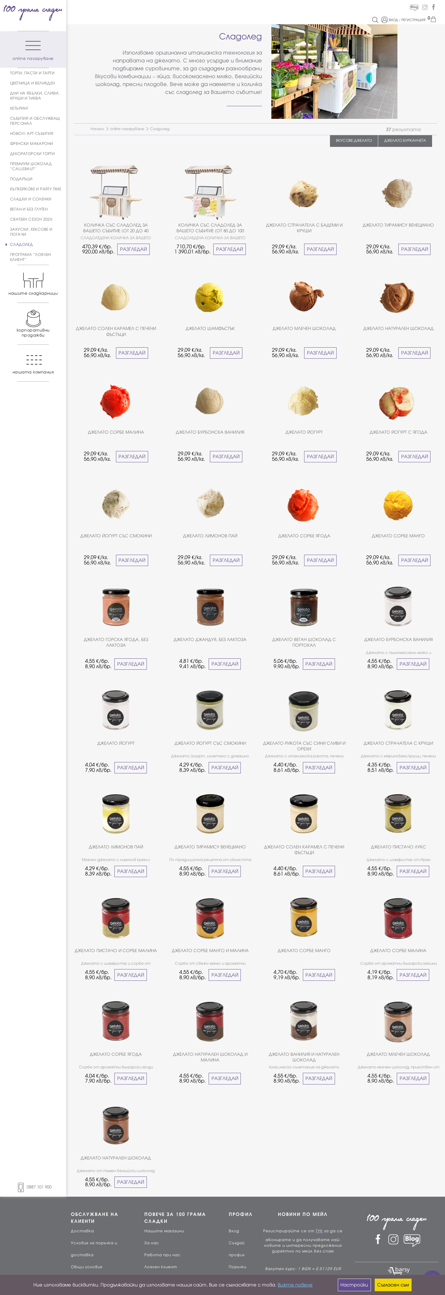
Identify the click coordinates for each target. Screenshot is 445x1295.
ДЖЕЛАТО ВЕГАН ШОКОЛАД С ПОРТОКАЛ (304, 642)
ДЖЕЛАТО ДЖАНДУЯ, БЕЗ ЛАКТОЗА (210, 639)
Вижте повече (295, 1284)
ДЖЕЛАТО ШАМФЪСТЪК (210, 328)
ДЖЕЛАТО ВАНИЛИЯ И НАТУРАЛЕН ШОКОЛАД (304, 1057)
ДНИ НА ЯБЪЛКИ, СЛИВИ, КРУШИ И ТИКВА (34, 96)
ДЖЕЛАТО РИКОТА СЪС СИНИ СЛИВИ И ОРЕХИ (304, 746)
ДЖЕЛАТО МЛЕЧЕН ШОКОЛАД (304, 328)
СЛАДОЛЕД (21, 244)
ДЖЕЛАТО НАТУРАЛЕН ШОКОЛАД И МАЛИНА (210, 1057)
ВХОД (393, 20)
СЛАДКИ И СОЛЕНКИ (30, 199)
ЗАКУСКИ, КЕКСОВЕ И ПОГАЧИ (31, 232)
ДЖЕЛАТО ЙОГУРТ (304, 432)
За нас (151, 1243)
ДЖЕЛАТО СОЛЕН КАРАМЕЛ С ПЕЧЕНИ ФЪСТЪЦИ (116, 331)
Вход (234, 1231)
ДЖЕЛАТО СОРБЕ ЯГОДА (304, 536)
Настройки (354, 1284)
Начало (97, 129)
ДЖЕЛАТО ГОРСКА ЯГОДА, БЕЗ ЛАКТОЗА (116, 642)
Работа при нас (162, 1255)
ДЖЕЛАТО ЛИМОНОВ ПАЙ (210, 536)
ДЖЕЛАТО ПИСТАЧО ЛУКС (398, 847)
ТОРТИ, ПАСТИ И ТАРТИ (32, 73)
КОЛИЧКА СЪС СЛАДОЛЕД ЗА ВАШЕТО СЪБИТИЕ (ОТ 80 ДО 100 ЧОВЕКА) (210, 228)
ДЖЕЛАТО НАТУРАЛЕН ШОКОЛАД (398, 328)
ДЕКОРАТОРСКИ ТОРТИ (32, 154)
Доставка (82, 1231)
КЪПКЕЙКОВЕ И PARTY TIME (35, 189)
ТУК (319, 1231)
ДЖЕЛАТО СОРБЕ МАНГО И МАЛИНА (210, 950)
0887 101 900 (33, 1187)
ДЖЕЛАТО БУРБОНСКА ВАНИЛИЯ (210, 432)
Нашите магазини (164, 1231)
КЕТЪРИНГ (19, 108)
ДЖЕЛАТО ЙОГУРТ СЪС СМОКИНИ (116, 536)
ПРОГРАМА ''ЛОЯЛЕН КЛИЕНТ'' (30, 257)
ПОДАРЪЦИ (21, 179)
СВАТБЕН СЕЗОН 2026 (31, 219)
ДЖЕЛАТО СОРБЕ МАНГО (398, 536)
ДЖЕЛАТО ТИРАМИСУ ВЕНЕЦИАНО (398, 225)
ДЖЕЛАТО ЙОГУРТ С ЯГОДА (398, 432)
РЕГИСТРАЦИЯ (413, 20)
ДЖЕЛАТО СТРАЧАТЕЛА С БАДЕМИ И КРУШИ (304, 228)
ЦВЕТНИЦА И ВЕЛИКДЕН (32, 83)
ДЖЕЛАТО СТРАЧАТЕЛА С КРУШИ (398, 743)
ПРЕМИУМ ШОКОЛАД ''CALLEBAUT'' (31, 166)
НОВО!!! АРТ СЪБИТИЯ (32, 133)
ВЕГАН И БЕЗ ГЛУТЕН (29, 209)
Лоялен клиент (160, 1267)
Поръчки (237, 1267)
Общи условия (86, 1267)
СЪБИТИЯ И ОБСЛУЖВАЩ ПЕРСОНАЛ (35, 121)
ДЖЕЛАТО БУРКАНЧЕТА (405, 140)
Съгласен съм (393, 1284)
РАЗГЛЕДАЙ (133, 249)
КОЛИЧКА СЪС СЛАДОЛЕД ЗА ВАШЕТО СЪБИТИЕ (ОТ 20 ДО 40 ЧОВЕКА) (115, 228)
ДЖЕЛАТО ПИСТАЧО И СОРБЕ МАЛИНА (116, 950)
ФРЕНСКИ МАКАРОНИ (31, 144)
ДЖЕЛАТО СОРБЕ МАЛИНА (116, 432)
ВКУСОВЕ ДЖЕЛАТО (354, 140)
